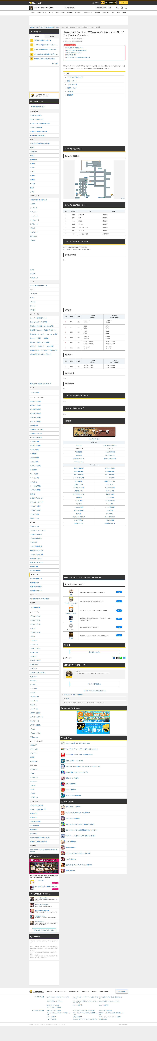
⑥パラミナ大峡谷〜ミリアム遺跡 (39, 342)
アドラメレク (34, 224)
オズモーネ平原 (110, 491)
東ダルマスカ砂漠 (110, 468)
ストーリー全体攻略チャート (38, 318)
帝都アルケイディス (78, 458)
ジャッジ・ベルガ (35, 663)
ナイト (32, 192)
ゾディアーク (34, 278)
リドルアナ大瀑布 (110, 517)
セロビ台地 (110, 510)
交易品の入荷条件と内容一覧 (42, 40)
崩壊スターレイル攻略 (53, 1008)
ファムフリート (34, 220)
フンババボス (34, 752)
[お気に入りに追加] (101, 7)
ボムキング (33, 748)
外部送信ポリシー (74, 994)
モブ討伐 (97, 12)
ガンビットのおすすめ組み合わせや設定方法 (78, 57)
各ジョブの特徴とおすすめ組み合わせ (76, 50)
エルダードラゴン (35, 651)
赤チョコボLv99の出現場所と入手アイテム (46, 54)
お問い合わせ (85, 994)
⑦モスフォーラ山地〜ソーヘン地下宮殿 (41, 346)
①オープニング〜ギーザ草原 (38, 322)
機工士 (32, 188)
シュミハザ (33, 208)
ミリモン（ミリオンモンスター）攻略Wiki (110, 1020)
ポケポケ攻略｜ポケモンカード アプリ (109, 1004)
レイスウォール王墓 (78, 487)
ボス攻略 (69, 12)
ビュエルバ (110, 448)
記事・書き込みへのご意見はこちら (94, 691)
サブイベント (88, 12)
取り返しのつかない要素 (37, 135)
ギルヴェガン (109, 513)
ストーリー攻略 (60, 12)
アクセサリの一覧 (35, 824)
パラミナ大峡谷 (110, 497)
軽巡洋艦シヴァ (79, 491)
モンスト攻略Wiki (103, 1008)
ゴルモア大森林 (110, 494)
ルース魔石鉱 (78, 481)
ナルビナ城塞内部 (78, 468)
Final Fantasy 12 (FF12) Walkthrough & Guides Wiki (43, 853)
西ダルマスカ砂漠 (78, 474)
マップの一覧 (35, 396)
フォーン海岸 (109, 504)
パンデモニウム (34, 700)
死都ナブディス (79, 523)
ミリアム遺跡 (78, 500)
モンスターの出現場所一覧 (38, 812)
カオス (32, 270)
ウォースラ (33, 643)
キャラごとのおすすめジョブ (73, 52)
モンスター (106, 12)
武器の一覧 (33, 816)
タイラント (33, 688)
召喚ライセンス (41, 12)
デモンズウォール (35, 635)
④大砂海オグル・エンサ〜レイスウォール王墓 (43, 334)
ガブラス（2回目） (35, 728)
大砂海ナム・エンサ (36, 436)
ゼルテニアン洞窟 (110, 487)
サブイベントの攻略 (36, 127)
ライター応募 (121, 994)
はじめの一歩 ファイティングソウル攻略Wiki (85, 1022)
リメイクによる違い (36, 115)
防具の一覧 (33, 820)
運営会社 (94, 994)
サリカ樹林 (79, 504)
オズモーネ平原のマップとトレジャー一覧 (46, 45)
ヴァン (32, 290)
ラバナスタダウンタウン (109, 445)
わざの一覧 (33, 836)
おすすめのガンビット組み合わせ (39, 602)
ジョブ (32, 12)
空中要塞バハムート (110, 523)
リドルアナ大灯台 (78, 520)
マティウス (33, 212)
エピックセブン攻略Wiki (105, 1013)
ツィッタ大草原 (79, 507)
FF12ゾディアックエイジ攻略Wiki (73, 694)
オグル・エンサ (79, 484)
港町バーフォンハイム (36, 565)
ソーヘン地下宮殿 (110, 507)
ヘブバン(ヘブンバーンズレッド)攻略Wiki (84, 1013)
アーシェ (32, 306)
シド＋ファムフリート (36, 720)
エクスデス (33, 236)
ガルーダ (32, 631)
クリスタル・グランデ (79, 517)
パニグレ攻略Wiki (51, 1022)
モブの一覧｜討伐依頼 (36, 808)
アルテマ (32, 274)
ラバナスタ (79, 445)
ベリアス (32, 204)
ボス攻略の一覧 (35, 610)
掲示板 (52, 36)
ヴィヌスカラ (34, 655)
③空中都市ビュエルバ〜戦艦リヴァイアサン (43, 330)
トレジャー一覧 (72, 84)
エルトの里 (79, 455)
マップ (67, 698)
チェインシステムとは (36, 119)
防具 (118, 12)
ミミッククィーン (35, 623)
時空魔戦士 (33, 159)
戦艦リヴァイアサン (110, 481)
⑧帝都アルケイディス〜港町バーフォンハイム (43, 350)
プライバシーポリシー (60, 994)
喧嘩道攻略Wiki (103, 1022)
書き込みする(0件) (94, 652)
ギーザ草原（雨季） (36, 416)
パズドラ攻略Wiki (77, 1008)
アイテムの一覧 (34, 828)
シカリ (32, 171)
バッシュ (32, 302)
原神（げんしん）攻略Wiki (54, 1013)
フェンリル (33, 708)
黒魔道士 (32, 163)
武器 (113, 12)
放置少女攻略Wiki (77, 1020)
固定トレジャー (72, 81)
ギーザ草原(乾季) (109, 471)
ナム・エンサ (109, 484)
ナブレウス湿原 (110, 520)
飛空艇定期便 (78, 452)
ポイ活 (95, 2)
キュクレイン (34, 232)
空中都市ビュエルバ (36, 537)
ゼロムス (32, 240)
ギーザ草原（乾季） (36, 412)
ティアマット (34, 647)
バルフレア (33, 294)
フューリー (33, 756)
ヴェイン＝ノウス (35, 736)
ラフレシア (33, 679)
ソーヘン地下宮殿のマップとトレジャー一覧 (46, 49)
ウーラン (32, 184)
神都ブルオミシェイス (36, 553)
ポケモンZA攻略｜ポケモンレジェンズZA (58, 1000)
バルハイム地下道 (110, 478)
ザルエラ (32, 228)
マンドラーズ (34, 667)
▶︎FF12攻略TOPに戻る (38, 106)
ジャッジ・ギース (35, 627)
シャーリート (34, 704)
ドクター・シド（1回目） (37, 675)
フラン (32, 298)
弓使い (32, 155)
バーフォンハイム (78, 461)
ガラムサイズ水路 (110, 474)
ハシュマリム (34, 216)
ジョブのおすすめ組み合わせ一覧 (39, 143)
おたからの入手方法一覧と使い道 (39, 841)
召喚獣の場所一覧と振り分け (38, 200)
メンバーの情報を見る (94, 684)
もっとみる (55, 63)
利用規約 (49, 994)
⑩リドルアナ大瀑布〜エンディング (40, 387)
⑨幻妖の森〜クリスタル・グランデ (40, 354)
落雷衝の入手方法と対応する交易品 (44, 59)
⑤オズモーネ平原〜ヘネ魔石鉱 (39, 338)
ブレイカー (33, 151)
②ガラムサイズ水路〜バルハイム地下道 (41, 326)
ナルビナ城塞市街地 (110, 452)
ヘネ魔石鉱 (79, 497)
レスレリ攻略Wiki (51, 1020)
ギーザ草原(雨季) (78, 471)
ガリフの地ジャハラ (78, 494)
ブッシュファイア (35, 619)
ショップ (70, 91)
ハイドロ (32, 696)
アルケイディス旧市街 (110, 458)
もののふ (32, 167)
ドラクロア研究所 (78, 510)
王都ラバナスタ (34, 529)
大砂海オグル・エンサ (36, 432)
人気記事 (37, 36)
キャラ (51, 12)
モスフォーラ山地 (110, 500)
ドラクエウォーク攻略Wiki (54, 1010)
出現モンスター (72, 88)
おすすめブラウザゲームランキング (45, 933)
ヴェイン (32, 732)
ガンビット (78, 12)
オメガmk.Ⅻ (34, 764)
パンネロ (32, 310)
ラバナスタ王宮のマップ (75, 77)
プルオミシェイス (110, 455)
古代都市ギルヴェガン (36, 501)
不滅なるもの (34, 740)
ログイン (123, 3)
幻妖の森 (78, 513)
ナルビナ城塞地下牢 (78, 478)
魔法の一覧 (33, 832)
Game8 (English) (104, 994)
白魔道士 (32, 175)
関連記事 (70, 95)
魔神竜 (32, 760)
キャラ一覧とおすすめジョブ (38, 286)
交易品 (124, 12)
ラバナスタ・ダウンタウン (38, 533)
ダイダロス (33, 684)
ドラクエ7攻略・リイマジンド (55, 1004)
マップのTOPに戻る (94, 433)
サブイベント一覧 (71, 55)
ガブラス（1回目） (35, 716)
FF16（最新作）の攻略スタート (74, 47)
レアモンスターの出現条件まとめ (39, 123)
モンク (32, 147)
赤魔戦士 (32, 180)
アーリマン (33, 671)
